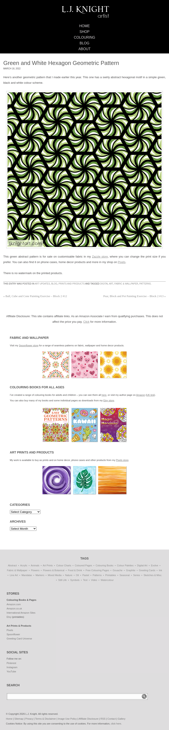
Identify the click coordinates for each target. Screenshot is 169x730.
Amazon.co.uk (14, 608)
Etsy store (108, 400)
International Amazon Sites (21, 612)
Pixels (121, 262)
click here (116, 723)
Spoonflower (13, 634)
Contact (111, 718)
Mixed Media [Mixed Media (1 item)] (54, 575)
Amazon (140, 395)
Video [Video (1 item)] (94, 580)
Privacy (29, 718)
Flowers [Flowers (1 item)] (35, 570)
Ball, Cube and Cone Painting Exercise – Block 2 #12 (35, 296)
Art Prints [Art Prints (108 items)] (48, 565)
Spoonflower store (29, 345)
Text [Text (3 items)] (85, 580)
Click (86, 321)
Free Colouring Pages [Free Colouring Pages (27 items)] (97, 570)
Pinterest (11, 663)
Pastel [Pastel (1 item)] (85, 575)
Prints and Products (72, 284)
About (84, 49)
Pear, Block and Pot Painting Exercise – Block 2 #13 (134, 296)
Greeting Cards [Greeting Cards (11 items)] (147, 570)
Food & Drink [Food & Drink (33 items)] (75, 570)
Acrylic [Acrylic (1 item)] (23, 565)
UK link (150, 395)
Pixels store (122, 460)
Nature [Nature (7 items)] (68, 575)
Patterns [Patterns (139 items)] (97, 575)
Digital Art (106, 284)
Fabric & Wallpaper (126, 284)
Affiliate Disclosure (88, 718)
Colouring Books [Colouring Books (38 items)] (105, 565)
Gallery (121, 718)
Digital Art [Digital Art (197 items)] (142, 565)
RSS (102, 718)
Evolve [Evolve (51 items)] (154, 565)
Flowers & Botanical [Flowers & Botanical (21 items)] (53, 570)
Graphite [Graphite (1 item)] (130, 570)
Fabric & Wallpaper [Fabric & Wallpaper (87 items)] (17, 570)
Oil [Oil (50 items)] (77, 575)
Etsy (9, 617)
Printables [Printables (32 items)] (110, 575)
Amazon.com (14, 604)
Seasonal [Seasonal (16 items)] (124, 575)
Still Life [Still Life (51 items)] (62, 580)
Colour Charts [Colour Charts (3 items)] (63, 565)
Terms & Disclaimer (45, 718)
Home (84, 26)
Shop (84, 32)
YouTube (11, 671)
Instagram (12, 667)
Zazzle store (100, 256)
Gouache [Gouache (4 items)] (118, 570)
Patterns (145, 284)
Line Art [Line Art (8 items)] (14, 575)
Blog (84, 43)
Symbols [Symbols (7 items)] (74, 580)
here (104, 395)
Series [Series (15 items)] (136, 575)
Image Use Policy (67, 718)
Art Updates (42, 284)
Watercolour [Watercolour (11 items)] (107, 580)
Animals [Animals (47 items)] (35, 565)
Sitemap (18, 718)
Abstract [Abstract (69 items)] (12, 565)
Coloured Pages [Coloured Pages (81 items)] (83, 565)
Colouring (84, 37)
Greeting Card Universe (19, 638)
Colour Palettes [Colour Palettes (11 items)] (125, 565)
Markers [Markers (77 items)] (39, 575)
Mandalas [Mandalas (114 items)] (27, 575)
